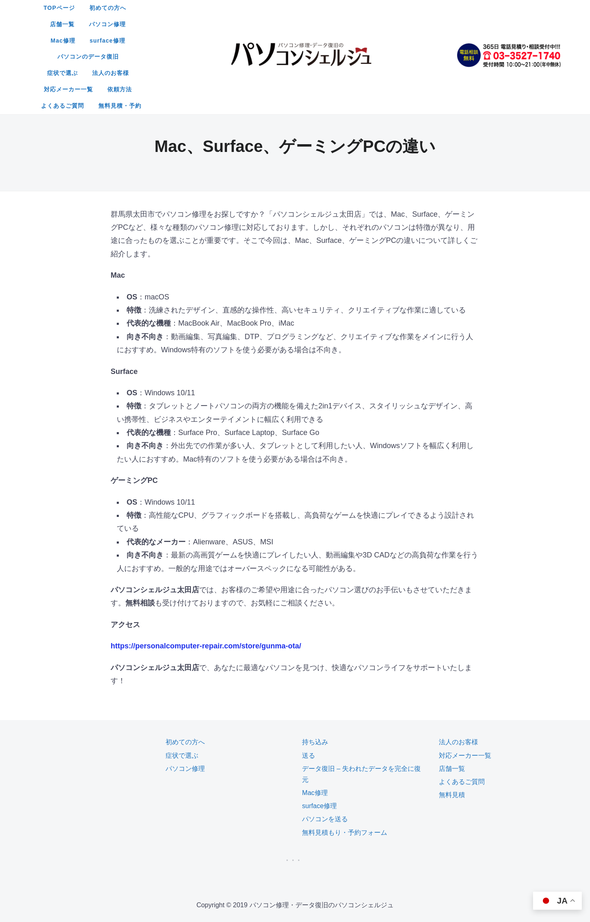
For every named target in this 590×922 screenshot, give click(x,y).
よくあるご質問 (269, 40)
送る (308, 689)
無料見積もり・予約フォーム (344, 766)
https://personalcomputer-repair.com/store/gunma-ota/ (206, 580)
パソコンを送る (325, 753)
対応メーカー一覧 (361, 24)
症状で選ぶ (256, 24)
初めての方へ (225, 8)
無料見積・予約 (326, 40)
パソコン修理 (315, 8)
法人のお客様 (304, 24)
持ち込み (315, 676)
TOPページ (177, 8)
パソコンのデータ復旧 (195, 24)
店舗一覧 (270, 8)
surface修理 (405, 8)
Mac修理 (360, 8)
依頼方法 (413, 24)
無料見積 (452, 729)
